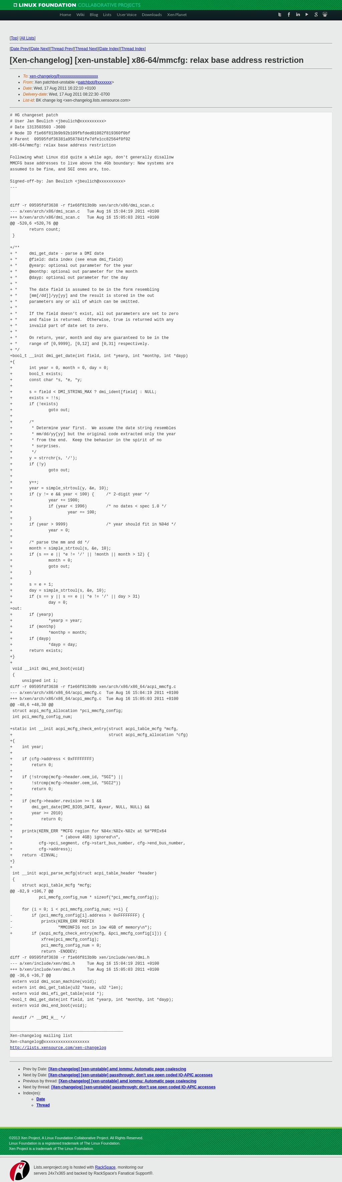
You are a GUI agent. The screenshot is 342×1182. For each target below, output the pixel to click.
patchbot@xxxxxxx (95, 82)
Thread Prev (62, 48)
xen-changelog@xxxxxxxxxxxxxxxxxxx (64, 76)
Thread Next (86, 48)
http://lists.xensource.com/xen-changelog (58, 1048)
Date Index (109, 48)
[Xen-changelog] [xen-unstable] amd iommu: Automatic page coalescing (117, 1069)
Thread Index (133, 48)
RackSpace (105, 1167)
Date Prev (19, 48)
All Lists (27, 38)
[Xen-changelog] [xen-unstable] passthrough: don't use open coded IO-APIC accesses (130, 1075)
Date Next (39, 48)
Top (14, 38)
